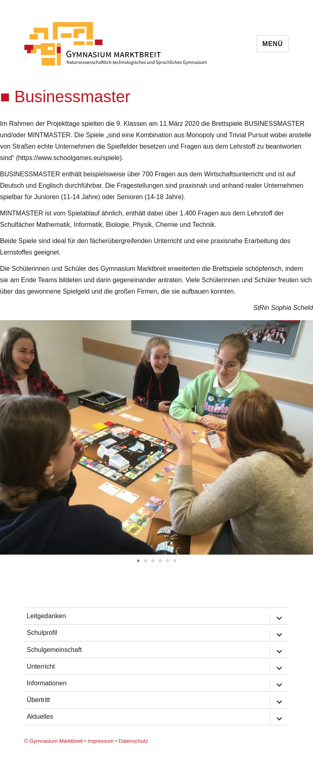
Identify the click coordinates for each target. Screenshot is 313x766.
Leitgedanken (46, 615)
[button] (305, 327)
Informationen (46, 683)
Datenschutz (133, 741)
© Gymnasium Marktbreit (53, 741)
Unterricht (40, 666)
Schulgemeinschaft (54, 649)
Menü (272, 43)
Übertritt (38, 699)
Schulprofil (41, 632)
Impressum (101, 741)
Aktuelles (39, 716)
